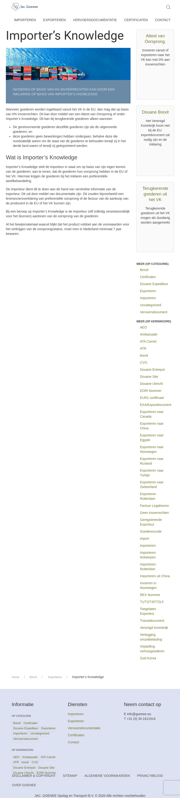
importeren (148, 545)
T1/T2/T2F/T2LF (152, 602)
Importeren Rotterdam (148, 566)
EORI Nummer (150, 391)
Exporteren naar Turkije (151, 473)
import (144, 538)
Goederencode (151, 531)
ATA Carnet (148, 341)
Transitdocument (152, 620)
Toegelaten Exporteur (148, 611)
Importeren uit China (155, 576)
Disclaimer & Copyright (34, 776)
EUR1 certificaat (152, 398)
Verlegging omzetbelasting (151, 637)
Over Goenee (24, 785)
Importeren (25, 20)
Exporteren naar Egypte (151, 437)
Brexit (144, 270)
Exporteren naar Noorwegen (151, 449)
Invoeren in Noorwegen (148, 585)
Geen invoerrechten (154, 513)
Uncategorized (150, 305)
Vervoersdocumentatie (95, 20)
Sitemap (70, 776)
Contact (163, 20)
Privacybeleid (150, 776)
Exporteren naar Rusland (151, 461)
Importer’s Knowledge (65, 35)
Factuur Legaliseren (154, 506)
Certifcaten (148, 277)
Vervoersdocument (153, 312)
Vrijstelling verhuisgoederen (152, 649)
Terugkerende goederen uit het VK (155, 194)
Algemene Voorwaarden (107, 776)
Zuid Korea (148, 658)
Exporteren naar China (151, 426)
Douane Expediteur (154, 284)
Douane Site (149, 376)
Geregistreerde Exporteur (151, 522)
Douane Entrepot (152, 369)
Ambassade (148, 334)
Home (15, 677)
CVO (143, 362)
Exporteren (54, 20)
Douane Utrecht (151, 384)
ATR (143, 348)
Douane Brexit (155, 112)
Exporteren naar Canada (151, 414)
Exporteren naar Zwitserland (151, 484)
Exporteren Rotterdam (148, 496)
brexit (144, 355)
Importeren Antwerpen (148, 555)
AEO (143, 327)
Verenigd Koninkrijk (154, 628)
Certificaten (136, 20)
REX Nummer (150, 595)
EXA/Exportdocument (155, 405)
